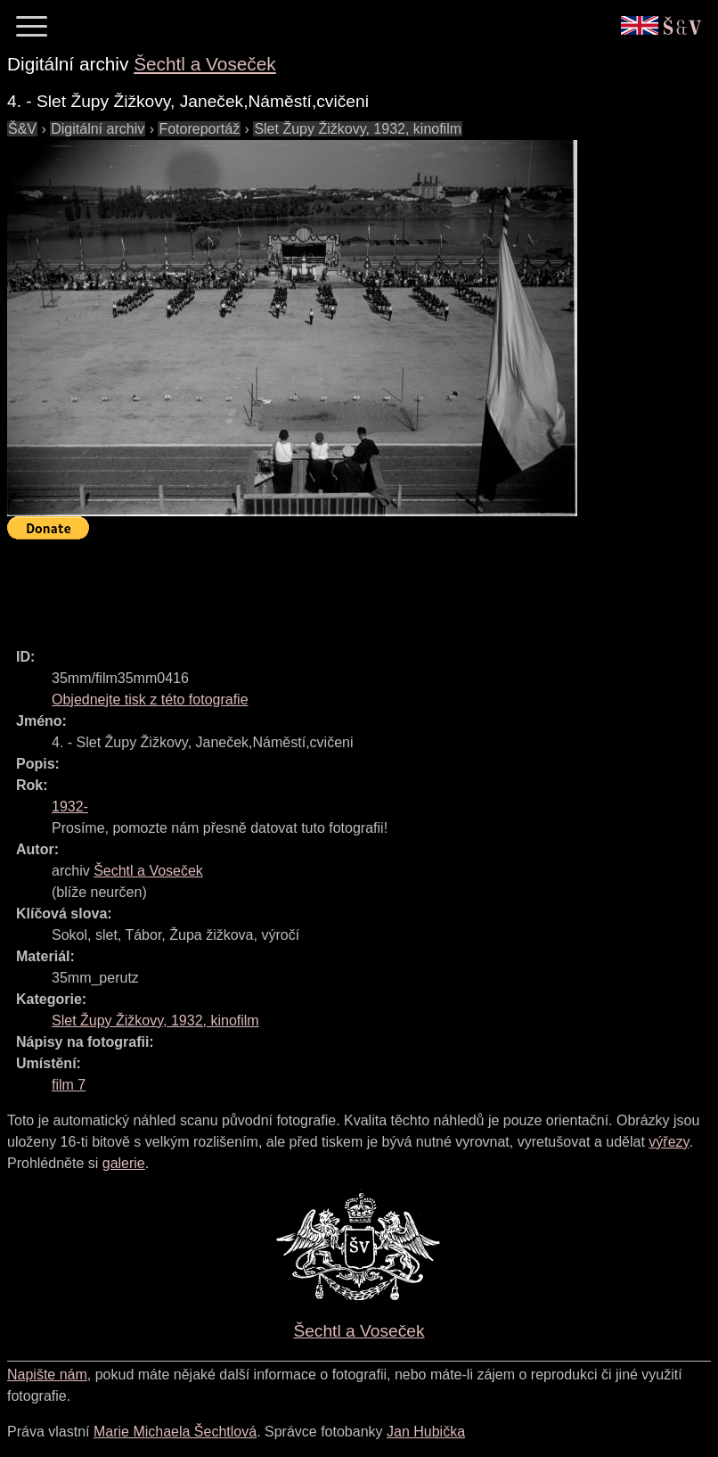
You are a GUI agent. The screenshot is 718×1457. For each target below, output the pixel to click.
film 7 (69, 1084)
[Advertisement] (331, 586)
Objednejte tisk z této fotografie (150, 699)
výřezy (669, 1141)
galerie (123, 1163)
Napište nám (47, 1374)
